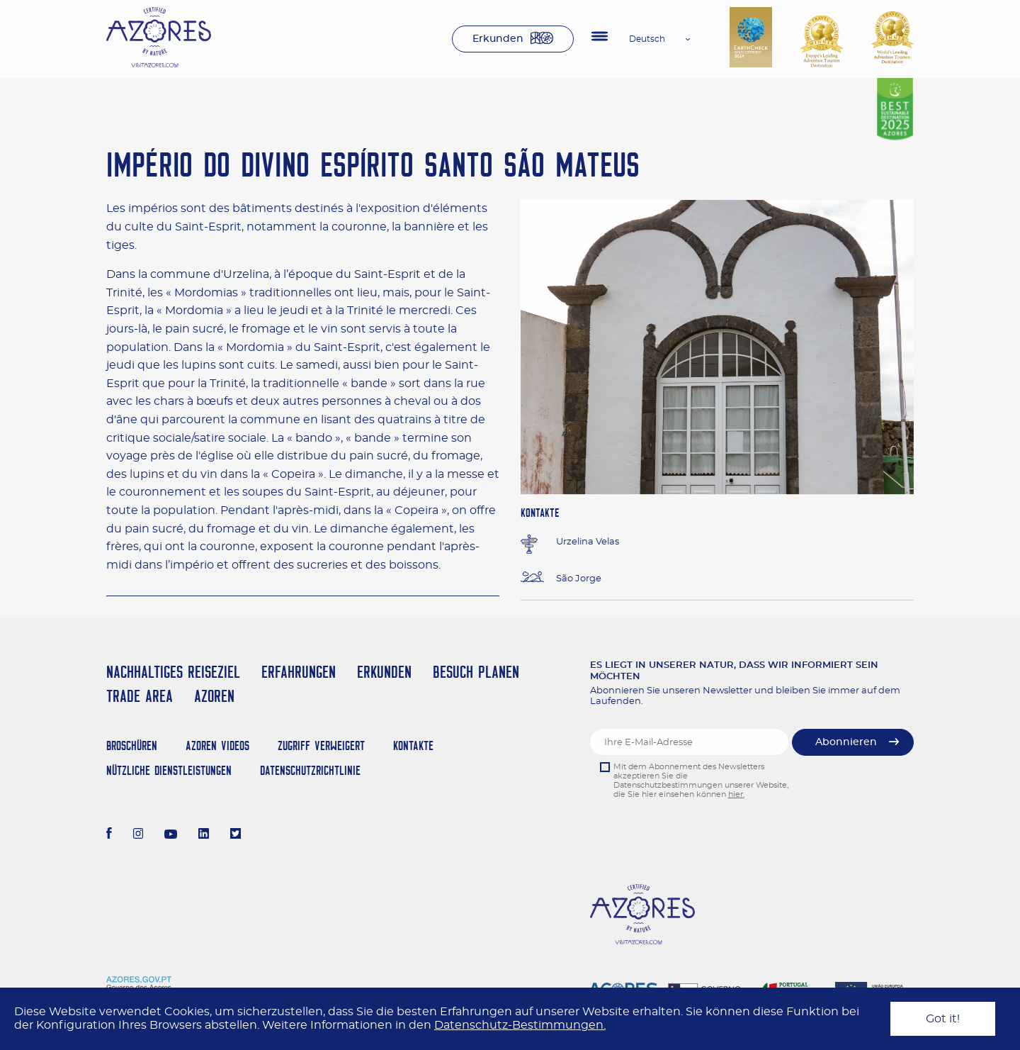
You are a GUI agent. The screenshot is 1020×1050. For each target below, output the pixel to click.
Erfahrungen (298, 672)
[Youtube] (170, 835)
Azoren (214, 696)
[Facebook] (109, 835)
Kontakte (413, 745)
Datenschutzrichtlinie (310, 770)
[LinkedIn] (203, 835)
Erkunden (497, 39)
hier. (736, 794)
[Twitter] (235, 835)
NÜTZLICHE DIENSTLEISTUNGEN (169, 770)
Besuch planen (476, 672)
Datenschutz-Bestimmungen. (520, 1025)
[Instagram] (138, 835)
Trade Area (139, 696)
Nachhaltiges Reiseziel (173, 672)
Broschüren (131, 745)
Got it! (943, 1018)
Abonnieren (846, 742)
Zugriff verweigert (321, 745)
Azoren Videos (217, 745)
